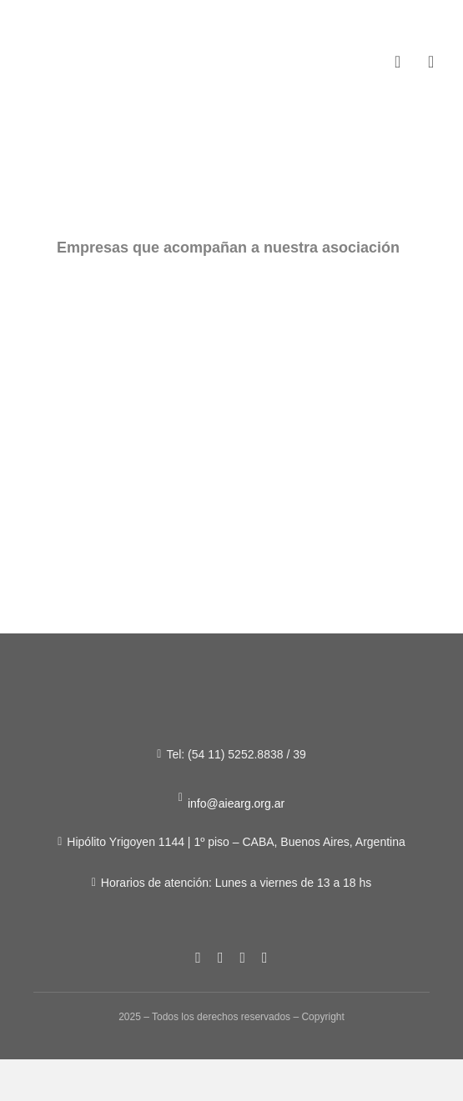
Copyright (322, 1017)
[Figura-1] (88, 49)
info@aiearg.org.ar (236, 803)
